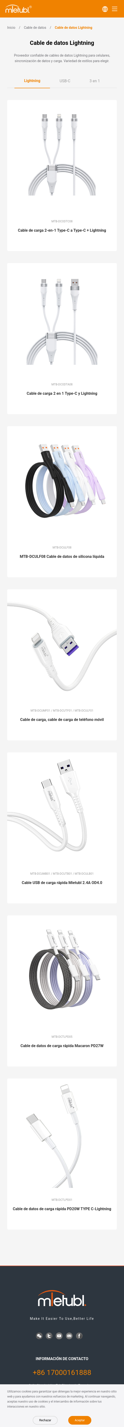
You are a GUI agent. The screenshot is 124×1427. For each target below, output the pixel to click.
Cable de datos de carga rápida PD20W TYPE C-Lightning (62, 1209)
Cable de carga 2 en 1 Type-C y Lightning (62, 393)
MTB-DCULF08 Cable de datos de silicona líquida (62, 556)
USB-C (65, 81)
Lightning (32, 80)
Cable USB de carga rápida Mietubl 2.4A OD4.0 (62, 882)
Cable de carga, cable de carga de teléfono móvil (62, 719)
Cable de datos (35, 27)
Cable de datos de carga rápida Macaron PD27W (62, 1046)
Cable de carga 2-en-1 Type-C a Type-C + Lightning (62, 230)
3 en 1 (95, 81)
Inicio (11, 27)
